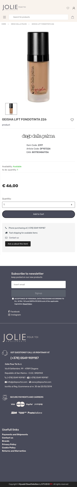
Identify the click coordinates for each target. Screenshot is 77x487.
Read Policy (27, 304)
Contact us (12, 238)
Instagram (14, 315)
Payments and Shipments (15, 434)
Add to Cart (38, 214)
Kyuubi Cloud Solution (29, 484)
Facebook (14, 311)
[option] (38, 66)
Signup (38, 293)
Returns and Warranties (14, 451)
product (6, 125)
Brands (5, 441)
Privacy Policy (9, 444)
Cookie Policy (9, 447)
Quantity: (6, 198)
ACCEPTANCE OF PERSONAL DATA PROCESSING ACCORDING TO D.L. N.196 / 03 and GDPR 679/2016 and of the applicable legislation (39, 301)
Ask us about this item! (18, 244)
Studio (47, 484)
